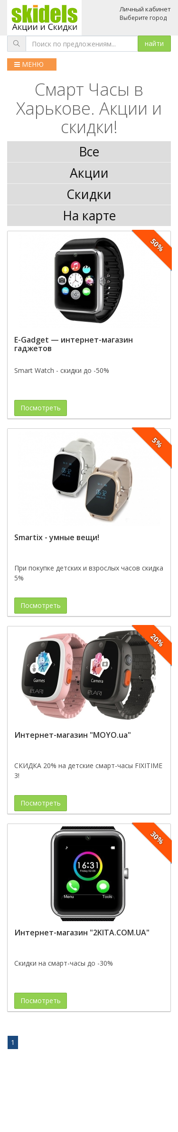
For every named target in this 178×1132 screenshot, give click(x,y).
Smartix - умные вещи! (56, 537)
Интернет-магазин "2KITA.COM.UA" (82, 932)
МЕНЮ (29, 64)
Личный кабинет (145, 9)
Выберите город (143, 18)
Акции (89, 172)
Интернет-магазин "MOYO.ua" (72, 735)
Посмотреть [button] (40, 407)
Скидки (89, 194)
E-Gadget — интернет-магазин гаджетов (73, 344)
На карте (89, 215)
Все (89, 151)
